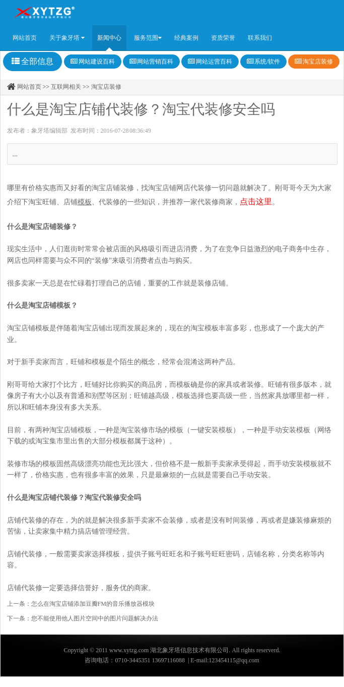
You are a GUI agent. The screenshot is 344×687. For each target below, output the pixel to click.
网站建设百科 (93, 61)
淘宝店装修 (314, 61)
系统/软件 (264, 61)
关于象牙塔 (67, 37)
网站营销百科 (151, 61)
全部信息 (32, 61)
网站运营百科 (210, 61)
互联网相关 (67, 86)
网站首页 (25, 37)
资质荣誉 (223, 37)
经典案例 (186, 37)
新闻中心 (109, 37)
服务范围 (148, 37)
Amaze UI (44, 12)
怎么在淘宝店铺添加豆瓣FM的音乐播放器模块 (93, 603)
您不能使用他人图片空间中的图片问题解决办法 (94, 618)
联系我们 (260, 37)
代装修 (109, 202)
